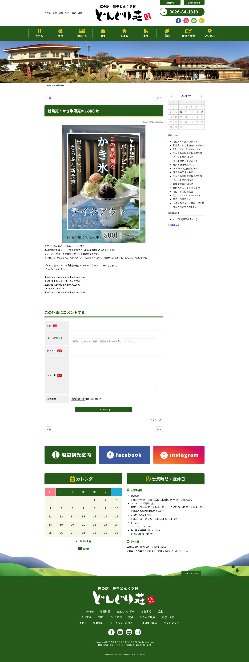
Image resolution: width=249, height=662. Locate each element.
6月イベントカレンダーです (187, 195)
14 (202, 112)
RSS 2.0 (173, 224)
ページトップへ (191, 573)
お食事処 (146, 611)
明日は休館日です (182, 199)
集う (145, 35)
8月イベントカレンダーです (187, 149)
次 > (159, 97)
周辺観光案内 (149, 623)
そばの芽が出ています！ (185, 141)
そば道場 (86, 617)
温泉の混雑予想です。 (184, 164)
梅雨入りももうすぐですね (186, 187)
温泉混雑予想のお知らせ (185, 172)
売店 (100, 617)
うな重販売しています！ (185, 160)
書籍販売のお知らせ (183, 183)
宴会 (130, 617)
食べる (39, 35)
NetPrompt (124, 654)
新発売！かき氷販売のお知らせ (188, 145)
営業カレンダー (126, 611)
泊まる (124, 35)
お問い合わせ (194, 2)
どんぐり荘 (115, 617)
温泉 (60, 35)
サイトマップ (171, 623)
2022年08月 (186, 95)
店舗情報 (170, 2)
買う (103, 35)
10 (181, 112)
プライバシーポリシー (122, 623)
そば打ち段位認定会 (183, 191)
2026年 (81, 541)
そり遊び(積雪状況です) (185, 219)
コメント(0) (156, 420)
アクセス (210, 35)
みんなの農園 (147, 617)
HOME (50, 85)
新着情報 (98, 623)
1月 (89, 541)
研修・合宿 (188, 35)
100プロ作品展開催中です (186, 168)
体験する (82, 35)
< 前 (49, 97)
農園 (167, 35)
